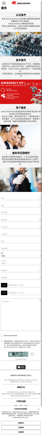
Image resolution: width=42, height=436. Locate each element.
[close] (39, 409)
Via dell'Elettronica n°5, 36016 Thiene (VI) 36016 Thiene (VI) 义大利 (18, 393)
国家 (2, 253)
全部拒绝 (21, 427)
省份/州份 (3, 260)
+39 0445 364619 (31, 394)
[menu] (4, 3)
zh (37, 3)
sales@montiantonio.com (22, 396)
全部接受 (21, 432)
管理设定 (21, 423)
